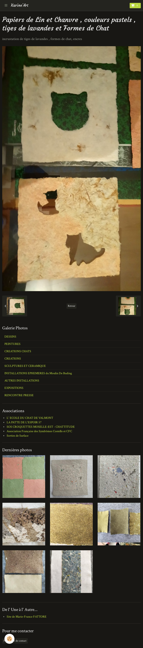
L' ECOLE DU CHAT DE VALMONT (30, 418)
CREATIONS (12, 359)
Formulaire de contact (15, 640)
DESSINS (10, 337)
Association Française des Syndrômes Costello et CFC (39, 431)
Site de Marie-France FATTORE (26, 617)
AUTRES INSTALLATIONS (21, 381)
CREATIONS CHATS (17, 351)
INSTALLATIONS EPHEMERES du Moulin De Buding (38, 373)
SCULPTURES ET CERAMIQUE (25, 366)
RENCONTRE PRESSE (19, 395)
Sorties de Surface (17, 436)
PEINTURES (12, 344)
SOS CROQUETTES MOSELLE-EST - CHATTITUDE (41, 427)
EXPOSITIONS (13, 388)
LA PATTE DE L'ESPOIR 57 (24, 422)
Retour (71, 306)
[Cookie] (9, 639)
